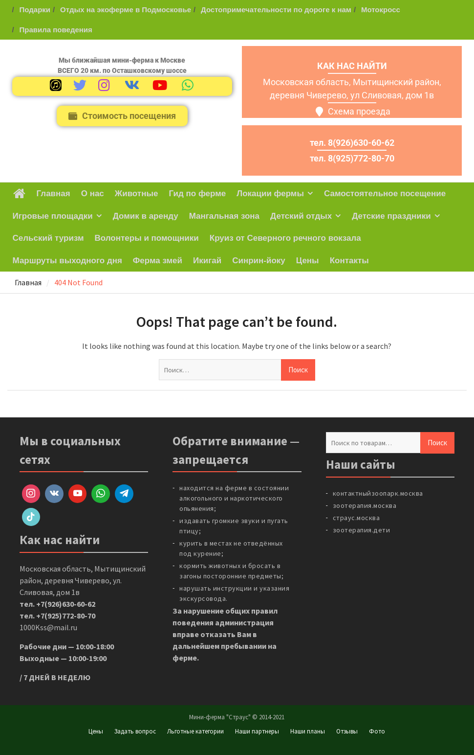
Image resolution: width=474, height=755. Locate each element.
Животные (136, 193)
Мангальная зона (224, 216)
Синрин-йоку (258, 260)
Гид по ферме (197, 193)
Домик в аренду (145, 216)
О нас (92, 193)
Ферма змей (157, 260)
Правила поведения (56, 29)
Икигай (207, 260)
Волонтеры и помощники (147, 238)
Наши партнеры (257, 731)
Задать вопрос (135, 731)
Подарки (35, 9)
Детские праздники (391, 216)
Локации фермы (270, 193)
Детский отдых (301, 216)
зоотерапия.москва (365, 505)
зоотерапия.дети (361, 530)
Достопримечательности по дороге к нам (276, 9)
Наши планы (307, 731)
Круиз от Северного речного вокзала (285, 238)
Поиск (437, 442)
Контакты (349, 260)
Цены (307, 260)
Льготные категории (195, 731)
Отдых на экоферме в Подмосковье (125, 9)
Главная (53, 193)
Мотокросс (380, 9)
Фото (377, 731)
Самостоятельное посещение (385, 193)
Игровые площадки (53, 216)
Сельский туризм (48, 238)
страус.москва (356, 517)
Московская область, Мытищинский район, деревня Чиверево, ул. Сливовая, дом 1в (83, 580)
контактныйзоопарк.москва (378, 493)
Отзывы (347, 731)
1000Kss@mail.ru (48, 627)
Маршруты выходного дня (67, 260)
